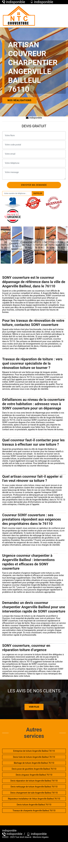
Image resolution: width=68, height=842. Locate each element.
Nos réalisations (19, 100)
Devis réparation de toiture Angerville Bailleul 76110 (34, 781)
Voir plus (34, 707)
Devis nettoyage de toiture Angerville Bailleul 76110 (34, 786)
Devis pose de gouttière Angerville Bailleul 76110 (34, 769)
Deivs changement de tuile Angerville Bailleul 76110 (34, 793)
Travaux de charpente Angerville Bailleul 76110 (34, 810)
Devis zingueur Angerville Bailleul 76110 (34, 775)
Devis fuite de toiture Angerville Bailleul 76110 (34, 757)
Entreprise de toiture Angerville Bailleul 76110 (34, 751)
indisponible (34, 117)
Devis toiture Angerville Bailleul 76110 (34, 804)
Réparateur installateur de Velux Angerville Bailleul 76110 (34, 798)
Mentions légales (41, 837)
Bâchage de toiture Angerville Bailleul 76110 (34, 763)
